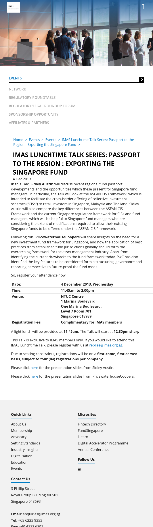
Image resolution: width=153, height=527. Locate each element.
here (34, 366)
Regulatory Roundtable (32, 96)
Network (17, 88)
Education (19, 461)
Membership (21, 429)
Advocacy (19, 435)
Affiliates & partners (28, 121)
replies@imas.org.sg (105, 344)
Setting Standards (25, 442)
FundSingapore (90, 429)
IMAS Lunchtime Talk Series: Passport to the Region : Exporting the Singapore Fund (73, 141)
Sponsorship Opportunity (33, 113)
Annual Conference (93, 448)
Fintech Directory (92, 423)
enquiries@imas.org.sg (41, 513)
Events (15, 77)
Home (18, 138)
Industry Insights (24, 448)
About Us (18, 423)
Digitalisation (22, 454)
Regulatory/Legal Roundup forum (41, 105)
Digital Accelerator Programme (103, 442)
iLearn (83, 435)
